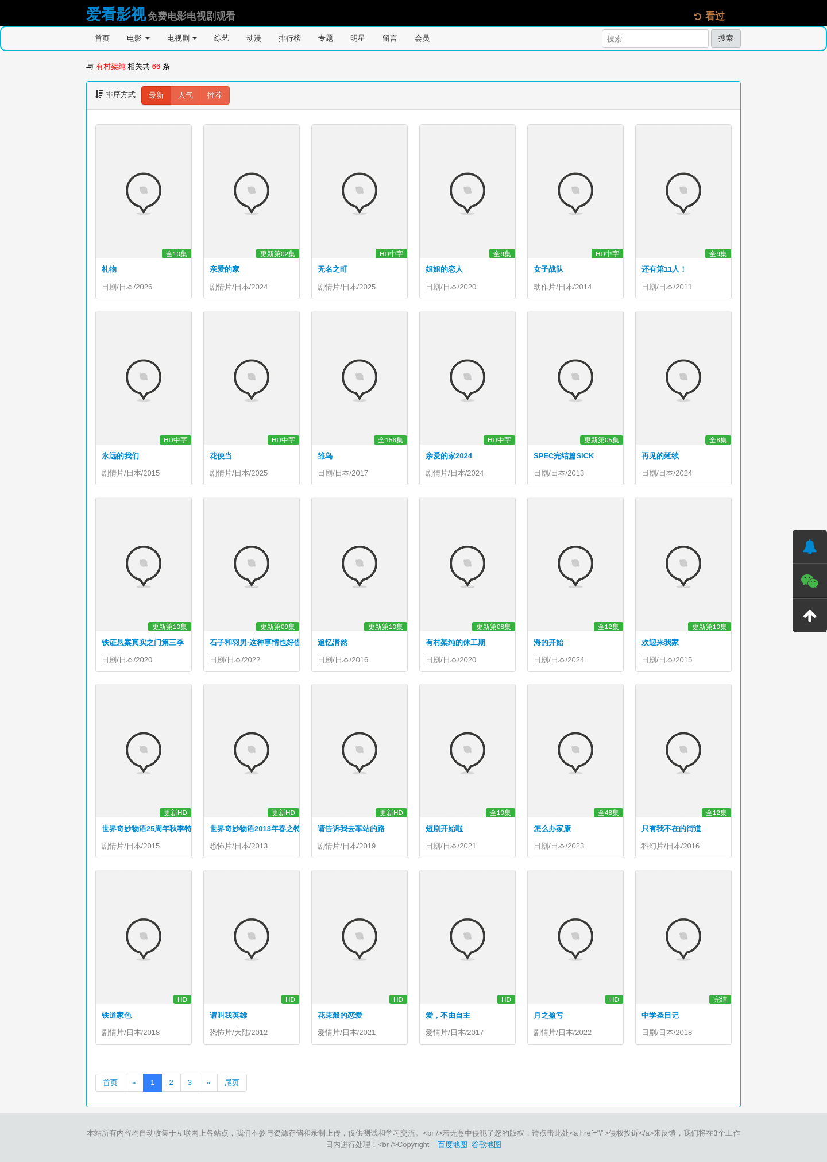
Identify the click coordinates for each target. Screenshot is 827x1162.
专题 (325, 38)
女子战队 (548, 269)
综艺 (221, 38)
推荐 (214, 95)
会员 (422, 38)
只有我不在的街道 (671, 828)
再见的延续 (660, 455)
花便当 (221, 455)
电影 (138, 38)
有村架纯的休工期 (455, 642)
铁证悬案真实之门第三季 (143, 642)
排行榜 (290, 38)
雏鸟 (325, 455)
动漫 (253, 38)
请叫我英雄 (228, 1015)
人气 (185, 95)
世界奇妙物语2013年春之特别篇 (263, 828)
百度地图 (452, 1144)
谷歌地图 (486, 1144)
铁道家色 (117, 1015)
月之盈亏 (548, 1015)
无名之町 (332, 269)
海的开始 (548, 642)
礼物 (109, 269)
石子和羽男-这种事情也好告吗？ (263, 642)
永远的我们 (120, 455)
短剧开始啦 (444, 828)
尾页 (232, 1082)
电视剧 (182, 38)
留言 (389, 38)
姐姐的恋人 (444, 269)
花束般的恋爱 (340, 1015)
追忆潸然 (332, 642)
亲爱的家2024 (449, 455)
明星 (357, 38)
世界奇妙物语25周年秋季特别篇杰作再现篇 (173, 828)
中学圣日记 (660, 1015)
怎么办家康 (552, 828)
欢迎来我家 (660, 642)
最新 (156, 95)
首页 (102, 38)
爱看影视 (116, 14)
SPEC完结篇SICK (564, 455)
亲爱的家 (224, 269)
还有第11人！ (664, 269)
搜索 (725, 38)
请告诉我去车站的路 (351, 828)
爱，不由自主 (448, 1015)
